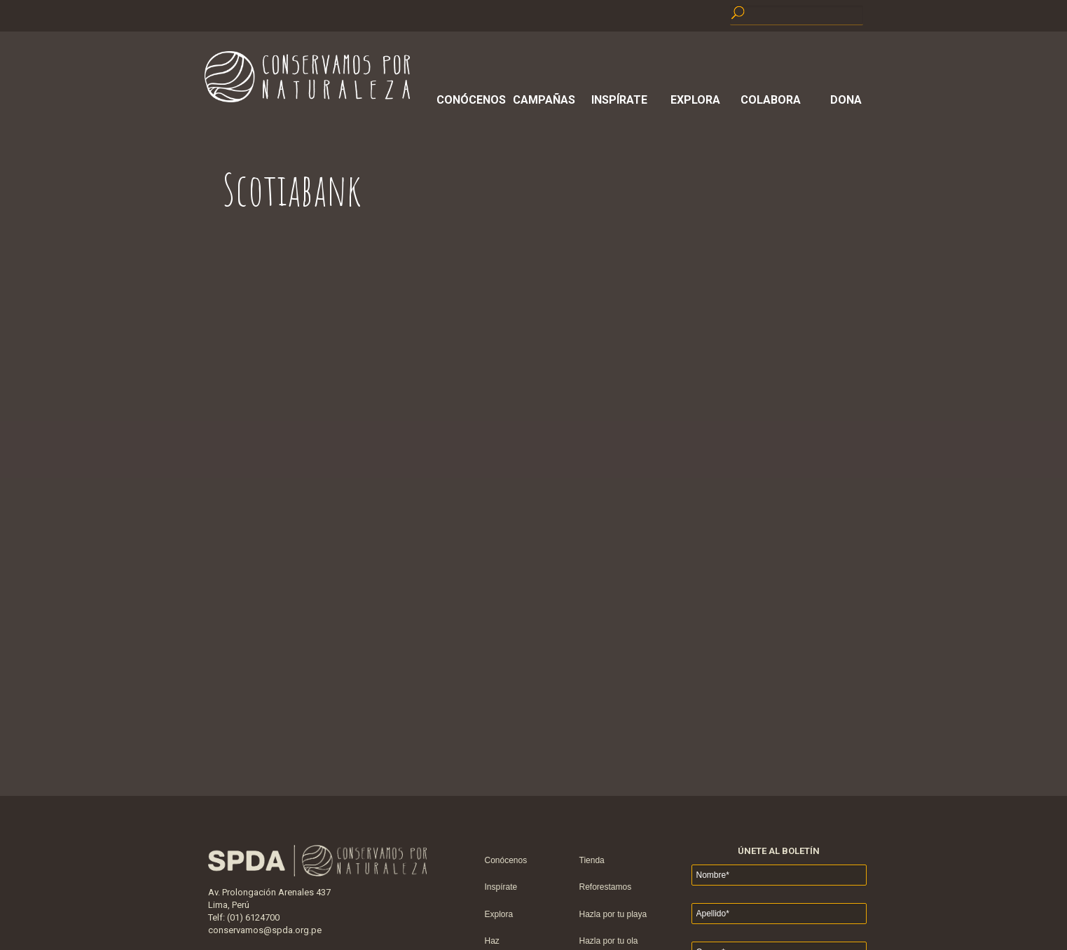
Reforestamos (605, 887)
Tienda (592, 860)
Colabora (771, 99)
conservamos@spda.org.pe (265, 930)
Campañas (544, 99)
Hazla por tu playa (613, 914)
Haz (492, 941)
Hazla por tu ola (608, 941)
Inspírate (619, 99)
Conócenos (468, 99)
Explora (695, 99)
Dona (846, 99)
